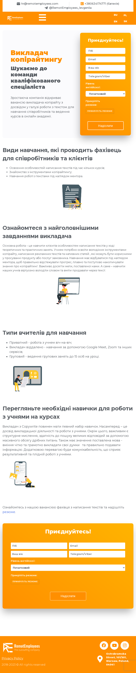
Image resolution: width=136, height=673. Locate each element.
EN (115, 21)
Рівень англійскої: (93, 85)
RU (115, 14)
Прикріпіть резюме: (93, 103)
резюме (9, 512)
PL (125, 15)
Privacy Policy (12, 658)
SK (125, 21)
